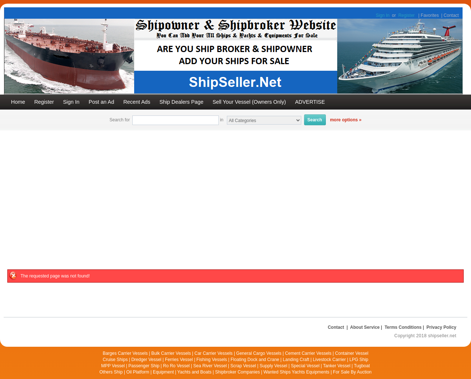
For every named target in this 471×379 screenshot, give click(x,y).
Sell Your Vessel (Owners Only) (249, 102)
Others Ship (110, 372)
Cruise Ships (115, 359)
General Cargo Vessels (258, 353)
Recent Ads (136, 102)
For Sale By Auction (352, 372)
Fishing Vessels (211, 359)
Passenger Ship (143, 365)
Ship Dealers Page (181, 102)
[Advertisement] (236, 185)
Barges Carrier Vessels (125, 353)
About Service (365, 327)
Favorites (430, 15)
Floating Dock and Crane (255, 359)
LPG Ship (358, 359)
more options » (345, 119)
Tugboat (362, 365)
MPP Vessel (113, 365)
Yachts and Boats (194, 372)
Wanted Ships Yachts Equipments (297, 372)
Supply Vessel (273, 365)
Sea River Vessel (210, 365)
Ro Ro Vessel (176, 365)
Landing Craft (296, 359)
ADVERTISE (310, 102)
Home (18, 102)
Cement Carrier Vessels (308, 353)
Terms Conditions (403, 327)
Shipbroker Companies (237, 372)
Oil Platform (137, 372)
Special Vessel (305, 365)
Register (406, 15)
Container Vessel (351, 353)
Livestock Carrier (329, 359)
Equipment (163, 372)
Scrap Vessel (243, 365)
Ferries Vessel (179, 359)
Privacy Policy (441, 327)
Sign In (382, 15)
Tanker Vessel (336, 365)
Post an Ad (101, 102)
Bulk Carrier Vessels (171, 353)
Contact (451, 15)
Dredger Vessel (146, 359)
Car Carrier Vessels (214, 353)
